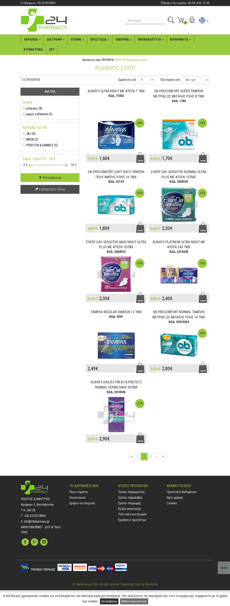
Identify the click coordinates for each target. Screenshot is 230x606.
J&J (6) (31, 133)
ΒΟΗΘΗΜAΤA (180, 39)
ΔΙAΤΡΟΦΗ (56, 39)
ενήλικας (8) (34, 108)
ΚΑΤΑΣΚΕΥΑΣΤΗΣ (35, 127)
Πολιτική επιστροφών (132, 514)
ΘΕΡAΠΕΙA (32, 39)
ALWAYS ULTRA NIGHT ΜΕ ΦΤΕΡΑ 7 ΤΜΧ (116, 91)
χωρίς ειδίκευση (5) (39, 114)
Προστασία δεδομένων (182, 492)
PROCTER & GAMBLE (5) (42, 145)
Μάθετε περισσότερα (134, 601)
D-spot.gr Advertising (145, 584)
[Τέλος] (163, 456)
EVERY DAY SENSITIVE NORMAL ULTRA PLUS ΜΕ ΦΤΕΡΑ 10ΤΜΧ (178, 174)
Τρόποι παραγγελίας (131, 492)
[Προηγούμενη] (138, 456)
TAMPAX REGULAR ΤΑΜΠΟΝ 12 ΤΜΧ (116, 312)
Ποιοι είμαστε (78, 492)
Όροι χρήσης (175, 497)
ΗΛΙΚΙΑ (27, 102)
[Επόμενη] (157, 456)
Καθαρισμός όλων (50, 189)
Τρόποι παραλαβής (130, 497)
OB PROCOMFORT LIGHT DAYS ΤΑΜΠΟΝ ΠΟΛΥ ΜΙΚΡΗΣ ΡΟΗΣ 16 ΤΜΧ (116, 174)
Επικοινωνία (77, 497)
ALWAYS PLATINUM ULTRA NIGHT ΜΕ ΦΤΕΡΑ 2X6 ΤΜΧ (179, 244)
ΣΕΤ (51, 49)
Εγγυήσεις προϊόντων (132, 520)
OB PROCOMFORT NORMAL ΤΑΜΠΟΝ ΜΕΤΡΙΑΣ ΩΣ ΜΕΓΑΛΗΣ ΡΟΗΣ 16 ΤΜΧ (178, 314)
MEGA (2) (32, 139)
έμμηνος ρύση (139, 60)
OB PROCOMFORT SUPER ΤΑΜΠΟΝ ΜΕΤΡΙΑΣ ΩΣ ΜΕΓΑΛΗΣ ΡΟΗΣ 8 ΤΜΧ (178, 93)
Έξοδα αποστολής (129, 509)
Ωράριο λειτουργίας (82, 503)
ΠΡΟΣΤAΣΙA (99, 39)
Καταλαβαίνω (109, 601)
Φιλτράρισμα (50, 177)
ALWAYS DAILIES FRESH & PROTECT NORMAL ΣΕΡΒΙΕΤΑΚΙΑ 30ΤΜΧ (116, 384)
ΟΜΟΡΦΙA (124, 39)
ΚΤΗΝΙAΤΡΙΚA (33, 49)
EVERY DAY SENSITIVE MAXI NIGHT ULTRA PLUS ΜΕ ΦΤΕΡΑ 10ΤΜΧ (116, 244)
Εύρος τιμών (39, 159)
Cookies (172, 503)
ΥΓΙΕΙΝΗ (77, 39)
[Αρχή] (131, 456)
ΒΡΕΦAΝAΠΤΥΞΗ (151, 39)
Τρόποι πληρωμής (129, 503)
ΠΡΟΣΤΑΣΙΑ (122, 60)
